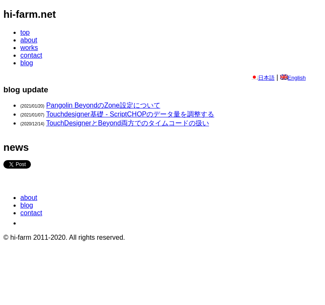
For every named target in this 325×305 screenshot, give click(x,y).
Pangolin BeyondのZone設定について (103, 105)
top (25, 32)
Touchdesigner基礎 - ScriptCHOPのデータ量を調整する (130, 114)
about (28, 40)
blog (26, 63)
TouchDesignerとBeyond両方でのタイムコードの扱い (127, 123)
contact (31, 55)
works (29, 47)
